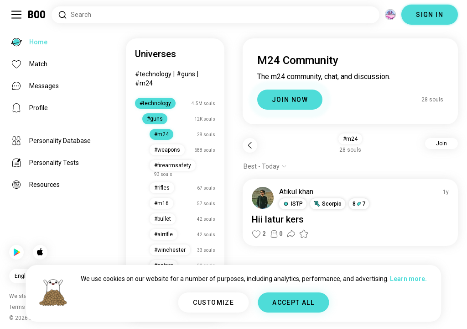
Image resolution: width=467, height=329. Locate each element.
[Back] (250, 145)
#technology (153, 74)
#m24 (144, 83)
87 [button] (359, 204)
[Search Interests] (215, 14)
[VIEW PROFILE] (263, 198)
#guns (185, 74)
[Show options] (265, 166)
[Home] (37, 14)
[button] (292, 203)
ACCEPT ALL (293, 302)
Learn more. (408, 278)
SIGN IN (429, 14)
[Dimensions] (390, 14)
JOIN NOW (290, 99)
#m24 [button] (350, 139)
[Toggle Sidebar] (16, 14)
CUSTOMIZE (213, 302)
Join (441, 143)
